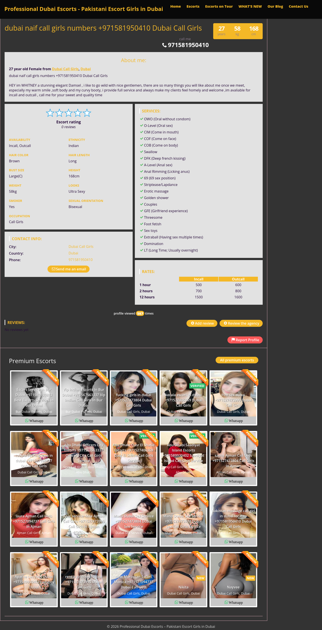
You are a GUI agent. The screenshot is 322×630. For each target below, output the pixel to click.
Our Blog (275, 6)
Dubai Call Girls (65, 68)
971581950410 (185, 45)
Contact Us (298, 6)
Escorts (193, 6)
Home (175, 6)
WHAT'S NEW (250, 6)
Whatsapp (36, 420)
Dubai (86, 68)
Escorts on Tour (219, 6)
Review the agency (241, 323)
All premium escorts (237, 360)
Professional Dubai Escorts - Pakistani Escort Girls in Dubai (83, 8)
